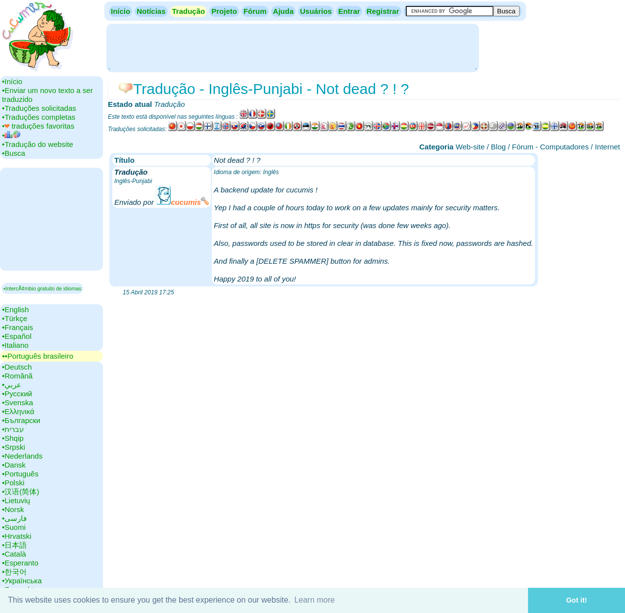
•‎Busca (13, 153)
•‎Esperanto (20, 563)
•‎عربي (11, 384)
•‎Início (12, 81)
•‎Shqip (13, 438)
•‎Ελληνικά (18, 411)
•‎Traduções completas (38, 117)
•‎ (11, 135)
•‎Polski (13, 482)
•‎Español (16, 336)
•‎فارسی (14, 518)
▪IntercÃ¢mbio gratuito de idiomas (42, 288)
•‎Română (17, 376)
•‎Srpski (13, 447)
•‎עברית (13, 429)
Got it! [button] (576, 600)
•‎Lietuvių (16, 500)
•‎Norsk (13, 509)
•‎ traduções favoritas (38, 126)
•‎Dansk (14, 465)
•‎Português (20, 474)
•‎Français (17, 327)
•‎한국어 (14, 571)
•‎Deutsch (17, 367)
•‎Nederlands (22, 456)
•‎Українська (22, 580)
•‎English (15, 309)
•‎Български (21, 420)
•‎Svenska (17, 402)
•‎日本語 (14, 545)
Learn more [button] (314, 600)
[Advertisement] (292, 47)
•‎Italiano (15, 345)
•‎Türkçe (14, 318)
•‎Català (14, 554)
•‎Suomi (14, 527)
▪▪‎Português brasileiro (37, 356)
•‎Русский (17, 393)
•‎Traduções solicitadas (39, 108)
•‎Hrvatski (16, 536)
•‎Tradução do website (37, 144)
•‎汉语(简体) (20, 491)
